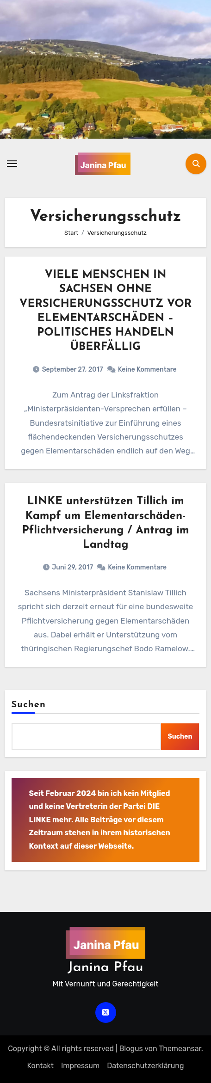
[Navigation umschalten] (12, 163)
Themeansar (180, 1048)
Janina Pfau (105, 968)
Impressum (80, 1065)
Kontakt (40, 1065)
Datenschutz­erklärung (145, 1065)
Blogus (131, 1048)
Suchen (29, 705)
